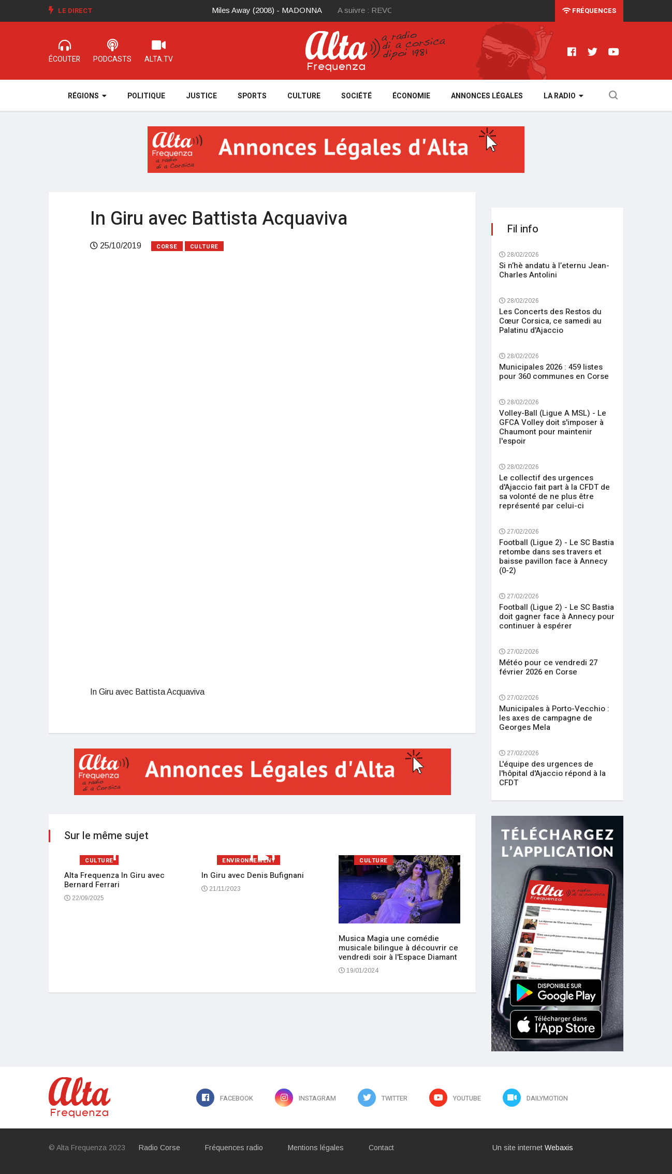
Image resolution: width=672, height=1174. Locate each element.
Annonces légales (487, 96)
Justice (201, 96)
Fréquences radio (234, 1147)
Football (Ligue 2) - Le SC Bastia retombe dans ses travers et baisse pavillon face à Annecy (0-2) (556, 556)
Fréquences (589, 11)
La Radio (563, 96)
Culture (303, 96)
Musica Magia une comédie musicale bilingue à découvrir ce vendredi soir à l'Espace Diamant (398, 948)
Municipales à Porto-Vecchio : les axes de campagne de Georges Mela (554, 718)
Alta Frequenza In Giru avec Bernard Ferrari (114, 880)
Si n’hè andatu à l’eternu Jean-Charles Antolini (554, 270)
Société (356, 96)
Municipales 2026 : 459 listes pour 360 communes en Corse (554, 371)
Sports (252, 96)
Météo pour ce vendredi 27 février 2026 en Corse (548, 667)
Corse (167, 246)
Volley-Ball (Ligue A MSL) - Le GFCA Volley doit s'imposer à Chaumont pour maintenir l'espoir (552, 427)
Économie (411, 96)
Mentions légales (316, 1147)
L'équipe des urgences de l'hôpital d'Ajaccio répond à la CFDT (552, 773)
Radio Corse (159, 1147)
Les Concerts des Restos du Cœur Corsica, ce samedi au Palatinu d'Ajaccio (550, 321)
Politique (146, 96)
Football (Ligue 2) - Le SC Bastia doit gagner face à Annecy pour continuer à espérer (557, 616)
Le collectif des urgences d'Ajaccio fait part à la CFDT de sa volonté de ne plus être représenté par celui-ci (554, 491)
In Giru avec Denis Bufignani (252, 875)
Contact (381, 1147)
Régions (87, 96)
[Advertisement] (262, 343)
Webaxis (559, 1147)
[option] (275, 10)
